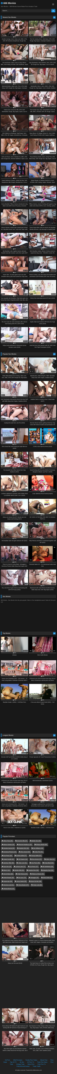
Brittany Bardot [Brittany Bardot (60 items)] (41, 844)
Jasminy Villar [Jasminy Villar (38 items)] (8, 863)
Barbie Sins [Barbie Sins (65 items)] (36, 841)
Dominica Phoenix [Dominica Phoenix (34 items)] (9, 852)
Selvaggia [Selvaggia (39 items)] (34, 877)
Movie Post (43, 1060)
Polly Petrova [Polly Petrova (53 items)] (22, 874)
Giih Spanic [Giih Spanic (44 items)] (22, 859)
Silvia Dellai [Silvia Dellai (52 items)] (47, 877)
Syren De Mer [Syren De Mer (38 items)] (36, 881)
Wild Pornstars (17, 1060)
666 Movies (8, 3)
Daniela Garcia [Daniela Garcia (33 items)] (8, 848)
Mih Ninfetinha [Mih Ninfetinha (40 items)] (47, 866)
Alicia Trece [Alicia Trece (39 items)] (8, 841)
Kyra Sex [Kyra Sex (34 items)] (7, 866)
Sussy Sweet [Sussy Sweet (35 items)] (21, 881)
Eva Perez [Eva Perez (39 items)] (7, 855)
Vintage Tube (20, 1064)
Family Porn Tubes (31, 1060)
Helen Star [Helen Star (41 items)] (50, 859)
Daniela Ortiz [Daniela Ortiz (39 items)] (24, 848)
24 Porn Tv (30, 1062)
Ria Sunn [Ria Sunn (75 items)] (22, 877)
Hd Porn (7, 1060)
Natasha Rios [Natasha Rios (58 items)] (33, 870)
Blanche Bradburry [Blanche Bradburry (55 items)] (25, 844)
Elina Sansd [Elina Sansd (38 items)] (25, 852)
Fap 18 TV (13, 1062)
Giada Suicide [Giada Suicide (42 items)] (8, 859)
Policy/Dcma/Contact (23, 1066)
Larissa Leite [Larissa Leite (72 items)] (20, 866)
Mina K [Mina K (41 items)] (6, 870)
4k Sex (22, 1062)
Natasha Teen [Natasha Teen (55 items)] (48, 870)
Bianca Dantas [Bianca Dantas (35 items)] (8, 844)
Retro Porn (31, 1064)
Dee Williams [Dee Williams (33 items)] (38, 848)
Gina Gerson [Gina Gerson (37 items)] (37, 859)
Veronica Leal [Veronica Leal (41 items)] (8, 885)
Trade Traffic (36, 1066)
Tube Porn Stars (42, 1062)
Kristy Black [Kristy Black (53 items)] (49, 863)
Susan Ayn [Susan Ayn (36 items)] (7, 881)
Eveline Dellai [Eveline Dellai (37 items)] (21, 855)
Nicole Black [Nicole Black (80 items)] (8, 874)
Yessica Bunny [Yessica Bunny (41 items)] (8, 888)
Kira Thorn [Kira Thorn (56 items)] (35, 863)
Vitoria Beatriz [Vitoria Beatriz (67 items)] (23, 885)
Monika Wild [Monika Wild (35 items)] (19, 870)
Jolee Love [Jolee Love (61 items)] (22, 863)
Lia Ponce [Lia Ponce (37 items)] (34, 866)
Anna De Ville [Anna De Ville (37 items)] (22, 841)
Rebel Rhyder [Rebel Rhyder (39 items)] (8, 877)
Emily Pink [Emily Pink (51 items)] (38, 852)
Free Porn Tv (42, 1064)
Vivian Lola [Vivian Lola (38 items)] (37, 885)
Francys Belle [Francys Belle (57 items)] (36, 855)
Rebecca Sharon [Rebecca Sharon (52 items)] (38, 874)
